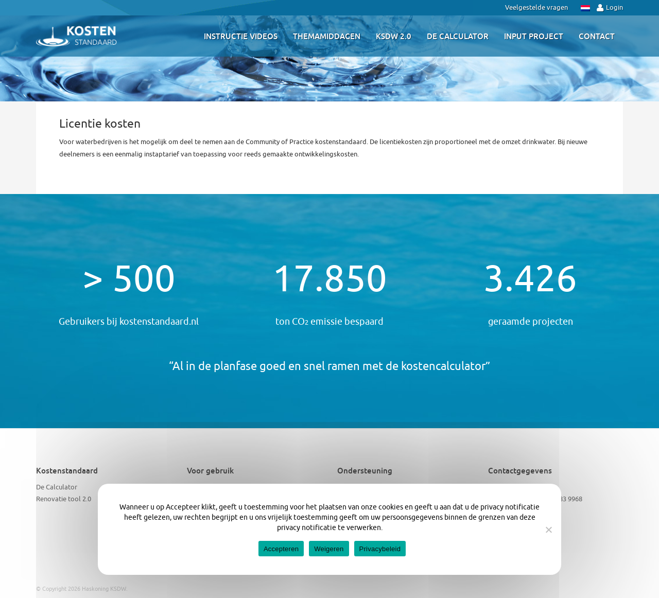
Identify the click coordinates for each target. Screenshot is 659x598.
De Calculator (56, 487)
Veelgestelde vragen (536, 7)
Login (610, 7)
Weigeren (328, 549)
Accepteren (281, 549)
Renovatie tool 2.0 (63, 499)
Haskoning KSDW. (105, 588)
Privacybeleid (380, 549)
